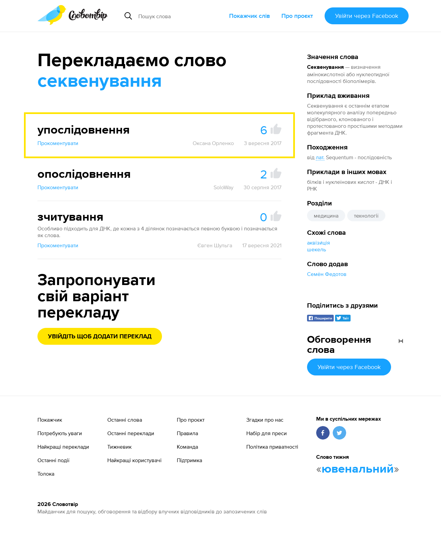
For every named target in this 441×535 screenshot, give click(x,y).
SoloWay (223, 187)
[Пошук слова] (181, 16)
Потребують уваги (59, 433)
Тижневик (119, 447)
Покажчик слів (249, 15)
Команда (187, 447)
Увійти (366, 15)
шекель (316, 249)
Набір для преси (266, 433)
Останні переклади (130, 433)
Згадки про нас (264, 420)
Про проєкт (297, 15)
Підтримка (189, 460)
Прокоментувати (57, 143)
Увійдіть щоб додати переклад (99, 337)
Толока (45, 474)
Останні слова (124, 420)
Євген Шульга (214, 245)
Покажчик (49, 420)
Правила (187, 433)
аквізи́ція (318, 243)
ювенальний (358, 469)
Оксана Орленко (213, 143)
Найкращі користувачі (134, 460)
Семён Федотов (327, 274)
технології (366, 216)
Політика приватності (272, 447)
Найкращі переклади (63, 447)
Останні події (53, 460)
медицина (326, 216)
